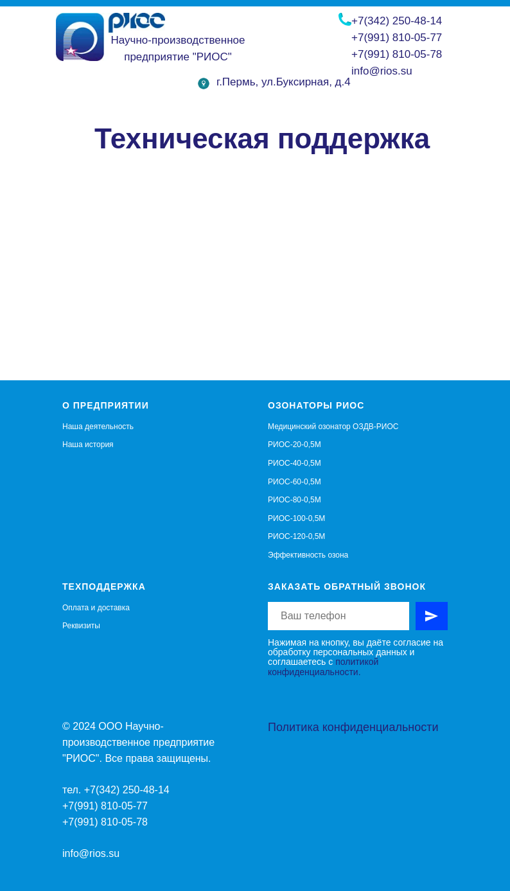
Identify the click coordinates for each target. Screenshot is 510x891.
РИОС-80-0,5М (294, 499)
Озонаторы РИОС (316, 405)
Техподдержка (104, 586)
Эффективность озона (308, 555)
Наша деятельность (98, 426)
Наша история (88, 444)
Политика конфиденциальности (353, 727)
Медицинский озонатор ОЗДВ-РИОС (333, 426)
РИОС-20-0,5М (294, 444)
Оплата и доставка (96, 607)
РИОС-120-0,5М (296, 536)
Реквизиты (81, 625)
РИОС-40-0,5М (294, 463)
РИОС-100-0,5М (296, 518)
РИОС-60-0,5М (294, 481)
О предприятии (105, 405)
